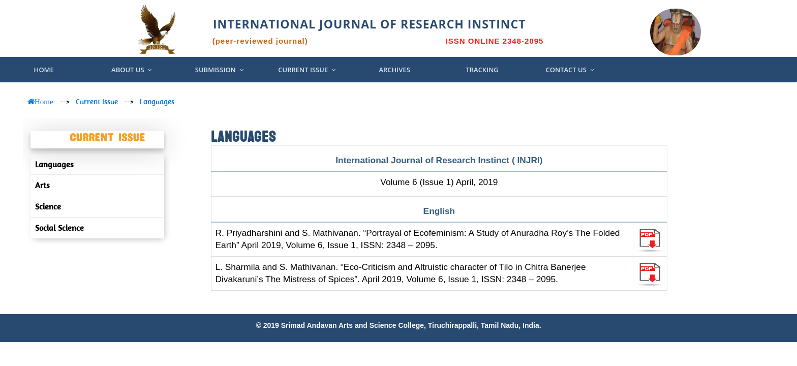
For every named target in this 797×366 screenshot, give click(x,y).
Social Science (59, 228)
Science (48, 206)
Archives (394, 69)
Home (44, 69)
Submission (219, 69)
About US (131, 69)
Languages (157, 101)
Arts (42, 185)
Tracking (482, 69)
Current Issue (306, 69)
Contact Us (569, 69)
